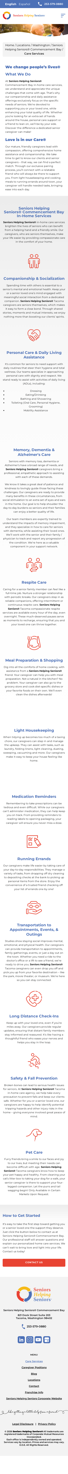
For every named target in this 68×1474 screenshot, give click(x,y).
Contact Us (34, 1262)
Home (9, 45)
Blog (34, 1373)
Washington (41, 45)
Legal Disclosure (22, 1424)
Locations (23, 45)
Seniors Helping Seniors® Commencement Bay (34, 1314)
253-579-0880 (50, 4)
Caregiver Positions (34, 1367)
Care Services (34, 1361)
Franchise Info (34, 1392)
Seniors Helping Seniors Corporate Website (34, 1398)
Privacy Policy (47, 1424)
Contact (34, 1386)
